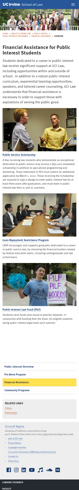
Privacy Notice (14, 443)
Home (5, 33)
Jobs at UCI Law (15, 438)
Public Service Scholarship (19, 155)
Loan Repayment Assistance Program (26, 240)
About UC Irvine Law (21, 33)
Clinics (8, 408)
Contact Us (13, 456)
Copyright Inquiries (17, 447)
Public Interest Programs (15, 36)
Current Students (16, 482)
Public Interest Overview (19, 367)
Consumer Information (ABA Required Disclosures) (32, 451)
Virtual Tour (13, 461)
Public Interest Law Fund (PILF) (22, 309)
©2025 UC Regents (14, 426)
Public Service (41, 33)
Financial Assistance (41, 36)
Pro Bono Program (15, 374)
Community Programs (17, 390)
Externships (11, 412)
